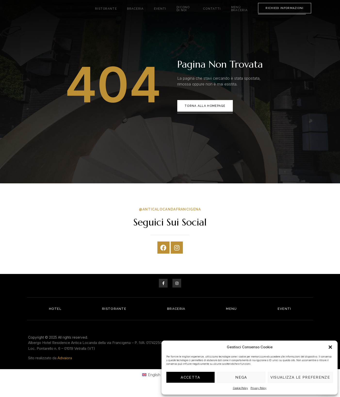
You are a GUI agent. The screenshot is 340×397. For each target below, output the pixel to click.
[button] (330, 345)
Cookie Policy (240, 388)
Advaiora (64, 367)
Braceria (137, 13)
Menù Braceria (238, 13)
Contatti (210, 13)
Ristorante (112, 13)
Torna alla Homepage (205, 115)
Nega (241, 377)
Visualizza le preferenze (300, 377)
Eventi (158, 13)
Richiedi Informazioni (284, 13)
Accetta (190, 377)
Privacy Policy (259, 388)
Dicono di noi (182, 13)
